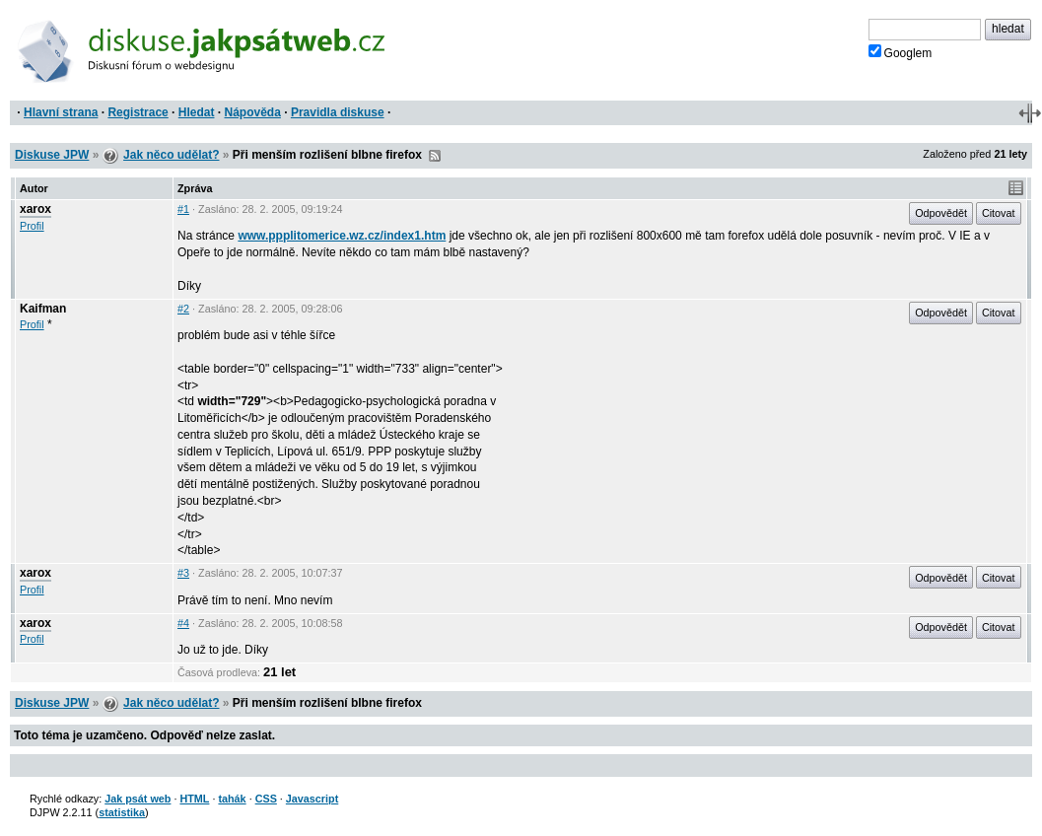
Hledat (196, 112)
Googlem (900, 52)
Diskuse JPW (52, 155)
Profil (32, 226)
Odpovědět (941, 213)
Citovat (998, 213)
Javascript (312, 798)
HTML (194, 798)
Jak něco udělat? (171, 155)
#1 (183, 209)
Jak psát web (137, 798)
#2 (183, 308)
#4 (183, 623)
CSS (266, 798)
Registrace (137, 112)
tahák (231, 798)
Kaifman (43, 308)
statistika (122, 812)
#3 (183, 573)
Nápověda (253, 112)
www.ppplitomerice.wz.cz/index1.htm (342, 236)
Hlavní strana (61, 112)
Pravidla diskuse (337, 112)
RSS (435, 156)
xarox (35, 209)
